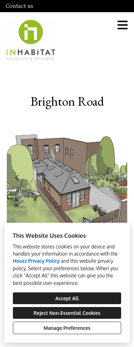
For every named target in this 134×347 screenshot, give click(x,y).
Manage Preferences (67, 328)
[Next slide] (117, 178)
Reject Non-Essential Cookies (67, 313)
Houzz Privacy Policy (36, 261)
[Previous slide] (17, 178)
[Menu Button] (122, 25)
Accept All (67, 298)
